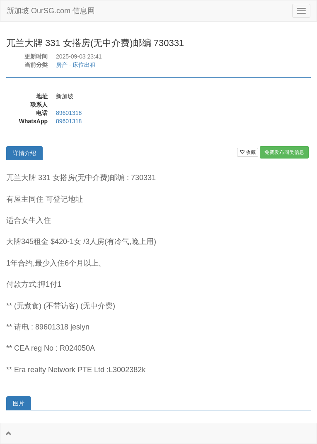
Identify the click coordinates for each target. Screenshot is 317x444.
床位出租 (84, 64)
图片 (18, 403)
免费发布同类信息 (284, 152)
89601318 (69, 113)
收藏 (248, 152)
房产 (62, 64)
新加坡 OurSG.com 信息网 (51, 11)
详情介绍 (24, 153)
